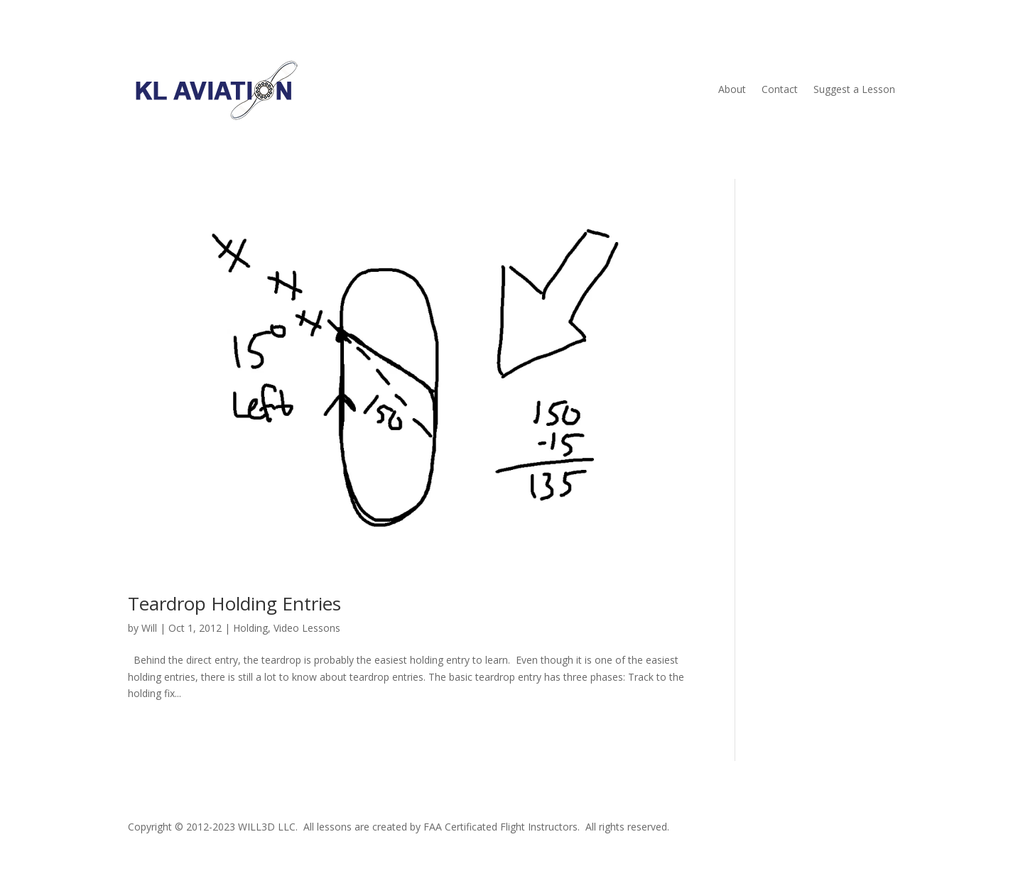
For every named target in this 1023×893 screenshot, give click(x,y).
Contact (780, 89)
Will (149, 628)
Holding (250, 628)
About (732, 89)
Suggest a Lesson (854, 89)
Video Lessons (307, 628)
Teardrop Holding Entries (234, 603)
